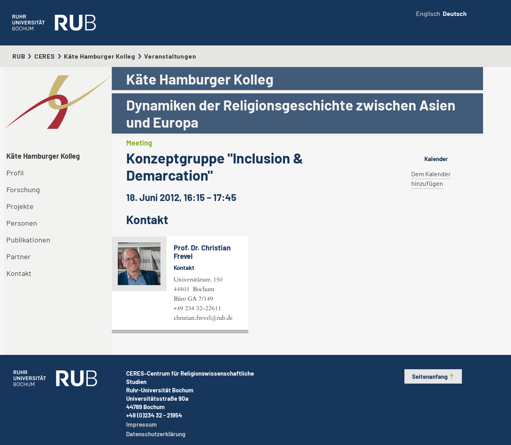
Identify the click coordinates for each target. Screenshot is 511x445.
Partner (18, 256)
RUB (18, 56)
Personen (21, 223)
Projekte (20, 206)
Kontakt (19, 273)
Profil (15, 172)
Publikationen (28, 239)
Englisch (428, 13)
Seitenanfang (433, 376)
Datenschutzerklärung (155, 433)
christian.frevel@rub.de (203, 318)
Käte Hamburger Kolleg (99, 56)
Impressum (141, 424)
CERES (44, 56)
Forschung (23, 189)
